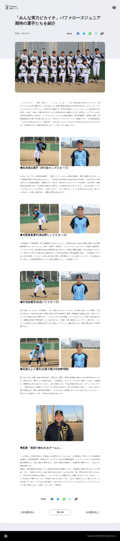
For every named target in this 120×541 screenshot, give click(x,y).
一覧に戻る (60, 512)
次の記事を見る (92, 512)
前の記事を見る (28, 512)
